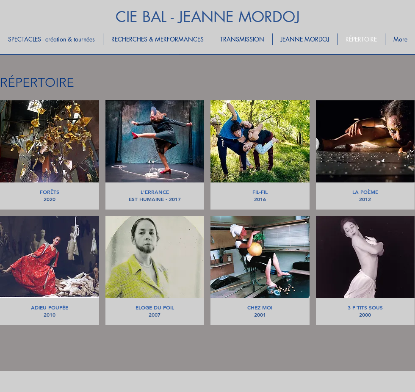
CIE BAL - (147, 16)
